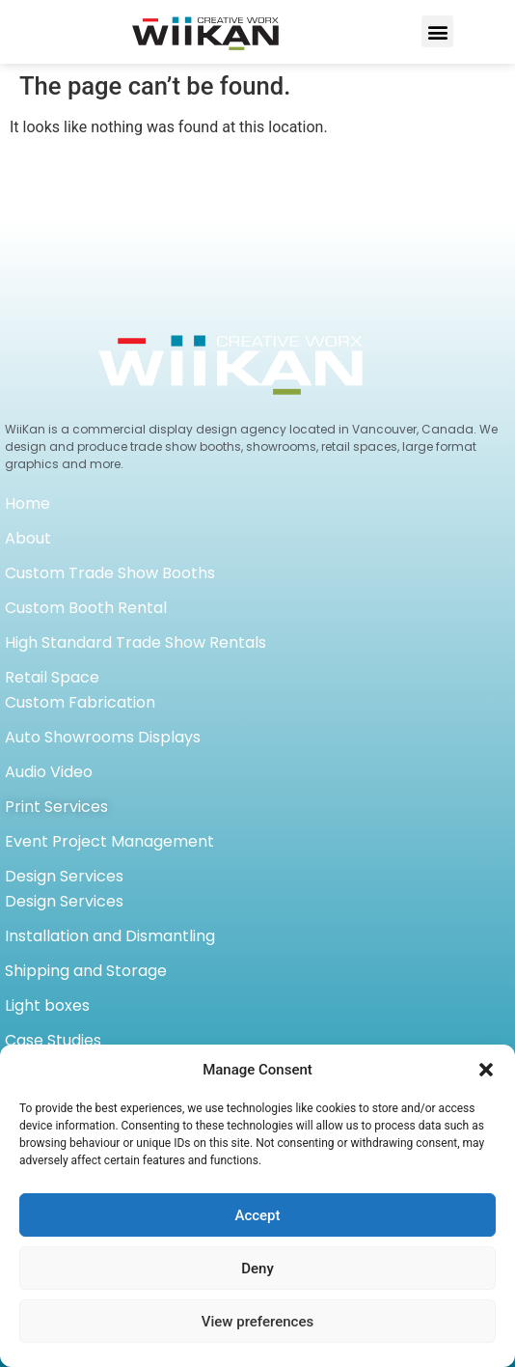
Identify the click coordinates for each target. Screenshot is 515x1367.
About (28, 538)
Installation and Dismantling (110, 936)
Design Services (64, 876)
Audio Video (49, 772)
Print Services (56, 806)
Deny (257, 1268)
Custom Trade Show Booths (110, 573)
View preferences (257, 1321)
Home (27, 503)
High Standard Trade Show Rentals (135, 642)
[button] (486, 1069)
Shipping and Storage (86, 971)
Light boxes (47, 1005)
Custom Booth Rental (86, 608)
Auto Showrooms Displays (103, 737)
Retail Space (52, 677)
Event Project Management (109, 841)
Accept (257, 1215)
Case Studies (53, 1040)
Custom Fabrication (80, 702)
